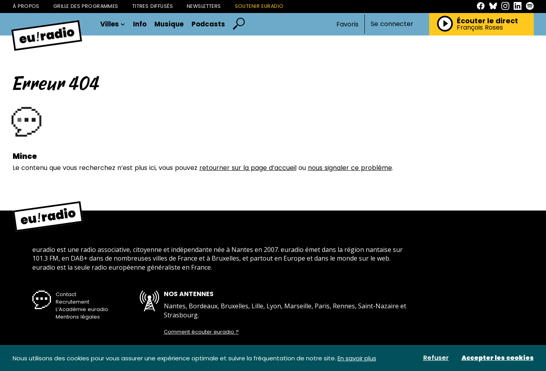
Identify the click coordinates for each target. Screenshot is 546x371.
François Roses (480, 27)
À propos (26, 6)
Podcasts (208, 24)
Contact (66, 294)
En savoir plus (357, 358)
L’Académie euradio (82, 309)
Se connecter (392, 24)
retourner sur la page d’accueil (247, 167)
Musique (169, 24)
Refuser (436, 358)
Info (139, 24)
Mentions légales (78, 317)
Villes (112, 24)
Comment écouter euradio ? (201, 332)
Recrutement (72, 302)
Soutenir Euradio (259, 6)
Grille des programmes (85, 6)
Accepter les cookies (498, 358)
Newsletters (204, 6)
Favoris (347, 24)
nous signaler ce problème (350, 167)
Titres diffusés (152, 6)
